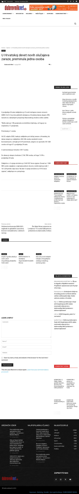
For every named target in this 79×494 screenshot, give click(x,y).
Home (3, 48)
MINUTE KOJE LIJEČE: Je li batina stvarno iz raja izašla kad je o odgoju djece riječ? (72, 197)
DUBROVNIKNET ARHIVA (70, 492)
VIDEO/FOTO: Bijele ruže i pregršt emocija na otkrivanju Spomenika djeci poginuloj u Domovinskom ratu (17, 459)
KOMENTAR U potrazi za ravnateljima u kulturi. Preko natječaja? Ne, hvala (71, 383)
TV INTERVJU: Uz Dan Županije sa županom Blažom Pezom (72, 179)
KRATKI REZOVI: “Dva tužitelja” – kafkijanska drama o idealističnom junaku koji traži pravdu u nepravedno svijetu (59, 198)
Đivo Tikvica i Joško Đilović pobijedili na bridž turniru (69, 112)
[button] (75, 23)
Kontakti (46, 492)
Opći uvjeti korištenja (56, 492)
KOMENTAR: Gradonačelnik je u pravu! (59, 401)
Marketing (40, 492)
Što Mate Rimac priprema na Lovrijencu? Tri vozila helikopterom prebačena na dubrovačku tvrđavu (39, 229)
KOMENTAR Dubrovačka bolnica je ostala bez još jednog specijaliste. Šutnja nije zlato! (72, 404)
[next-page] (6, 267)
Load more (66, 129)
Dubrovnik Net (8, 64)
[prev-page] (2, 267)
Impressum (33, 492)
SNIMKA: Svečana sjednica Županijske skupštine (59, 179)
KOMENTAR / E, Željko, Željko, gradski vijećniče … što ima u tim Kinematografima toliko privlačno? (59, 383)
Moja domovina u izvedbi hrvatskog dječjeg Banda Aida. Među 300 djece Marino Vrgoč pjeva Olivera (69, 103)
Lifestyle (4, 254)
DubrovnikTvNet (59, 174)
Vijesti (8, 48)
